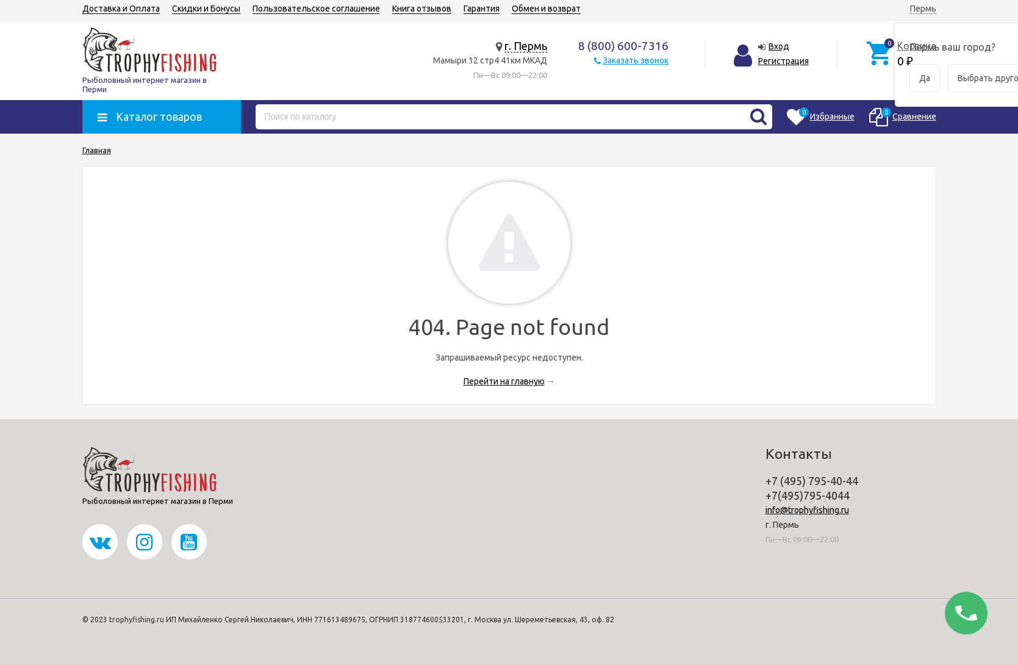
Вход (779, 46)
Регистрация (783, 61)
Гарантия (482, 8)
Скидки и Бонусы (206, 8)
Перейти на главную (504, 381)
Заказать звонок (636, 60)
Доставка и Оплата (121, 8)
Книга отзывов (421, 8)
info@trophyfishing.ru (807, 510)
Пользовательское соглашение (316, 8)
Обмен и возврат (546, 8)
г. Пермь (525, 46)
